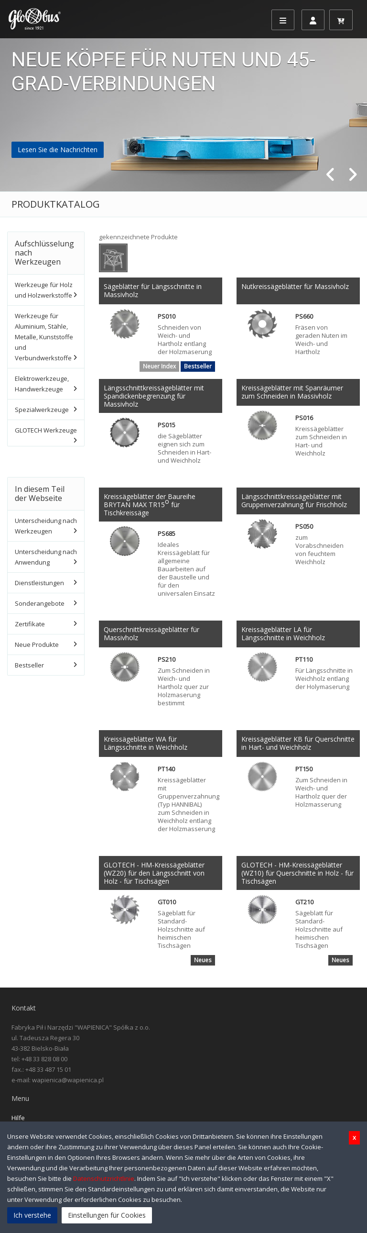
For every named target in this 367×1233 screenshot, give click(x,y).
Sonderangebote (40, 603)
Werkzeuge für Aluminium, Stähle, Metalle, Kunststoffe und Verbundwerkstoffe (44, 336)
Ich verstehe (32, 1215)
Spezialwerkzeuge (42, 409)
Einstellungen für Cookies (107, 1215)
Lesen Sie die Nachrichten (57, 149)
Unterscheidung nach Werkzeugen (46, 525)
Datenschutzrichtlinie (103, 1178)
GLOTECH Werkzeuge (46, 430)
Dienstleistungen (39, 582)
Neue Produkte (37, 644)
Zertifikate (30, 624)
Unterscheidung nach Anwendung (46, 557)
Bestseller (29, 665)
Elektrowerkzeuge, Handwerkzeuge (42, 383)
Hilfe (18, 1117)
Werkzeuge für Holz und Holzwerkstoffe (44, 290)
